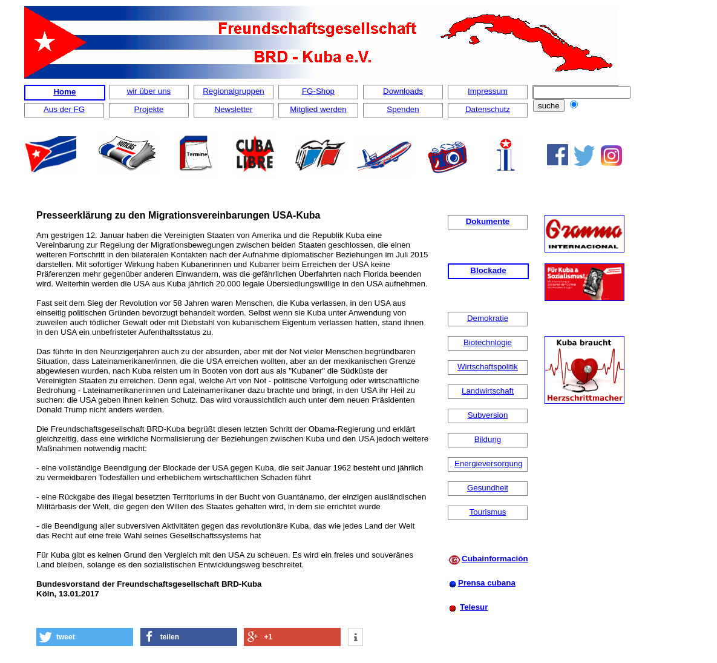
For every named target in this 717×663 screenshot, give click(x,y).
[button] (84, 637)
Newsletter (234, 109)
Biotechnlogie (487, 342)
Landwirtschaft (488, 390)
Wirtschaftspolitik (487, 366)
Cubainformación (495, 558)
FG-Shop (318, 91)
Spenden (403, 109)
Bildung (487, 439)
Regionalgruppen (233, 91)
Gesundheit (487, 487)
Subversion (488, 415)
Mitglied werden (318, 109)
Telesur (474, 607)
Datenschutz (487, 109)
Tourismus (488, 511)
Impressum (488, 91)
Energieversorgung (488, 463)
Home (64, 91)
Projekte (149, 109)
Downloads (403, 91)
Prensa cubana (487, 582)
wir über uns (149, 91)
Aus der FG (64, 109)
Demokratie (487, 318)
